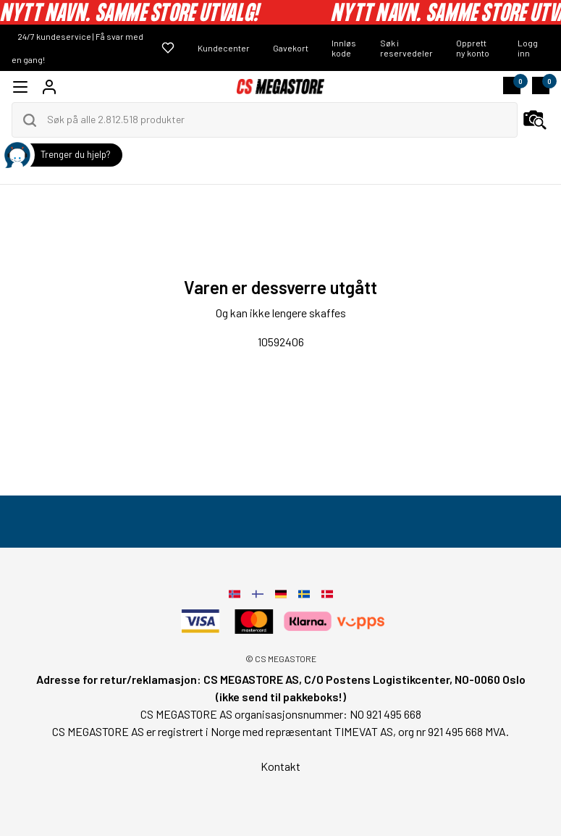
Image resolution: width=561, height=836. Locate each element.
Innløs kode (344, 48)
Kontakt (280, 766)
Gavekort (290, 48)
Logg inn (528, 48)
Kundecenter (224, 48)
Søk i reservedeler (406, 48)
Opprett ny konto (472, 48)
